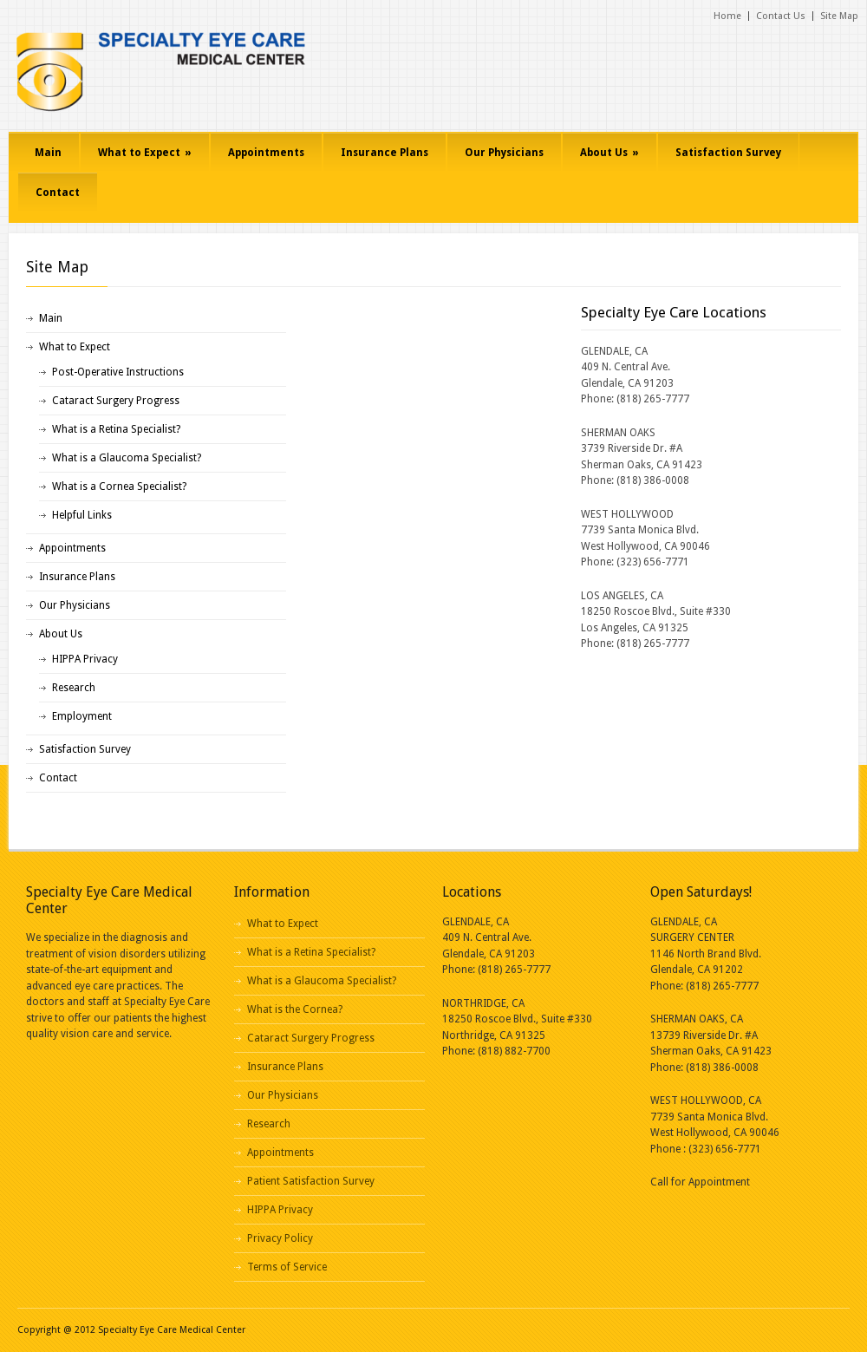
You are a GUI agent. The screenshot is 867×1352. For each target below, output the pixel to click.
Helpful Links (82, 515)
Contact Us (780, 16)
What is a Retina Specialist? (116, 429)
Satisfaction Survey (728, 153)
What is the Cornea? (294, 1009)
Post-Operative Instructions (118, 372)
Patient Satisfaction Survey (311, 1181)
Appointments (266, 153)
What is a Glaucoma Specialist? (126, 458)
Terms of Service (287, 1267)
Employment (82, 716)
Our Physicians (504, 153)
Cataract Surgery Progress (115, 401)
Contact (58, 192)
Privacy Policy (280, 1238)
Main (48, 153)
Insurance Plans (384, 153)
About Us (609, 153)
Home (727, 16)
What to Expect (145, 153)
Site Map (839, 16)
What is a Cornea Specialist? (119, 486)
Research (73, 688)
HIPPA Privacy (85, 659)
